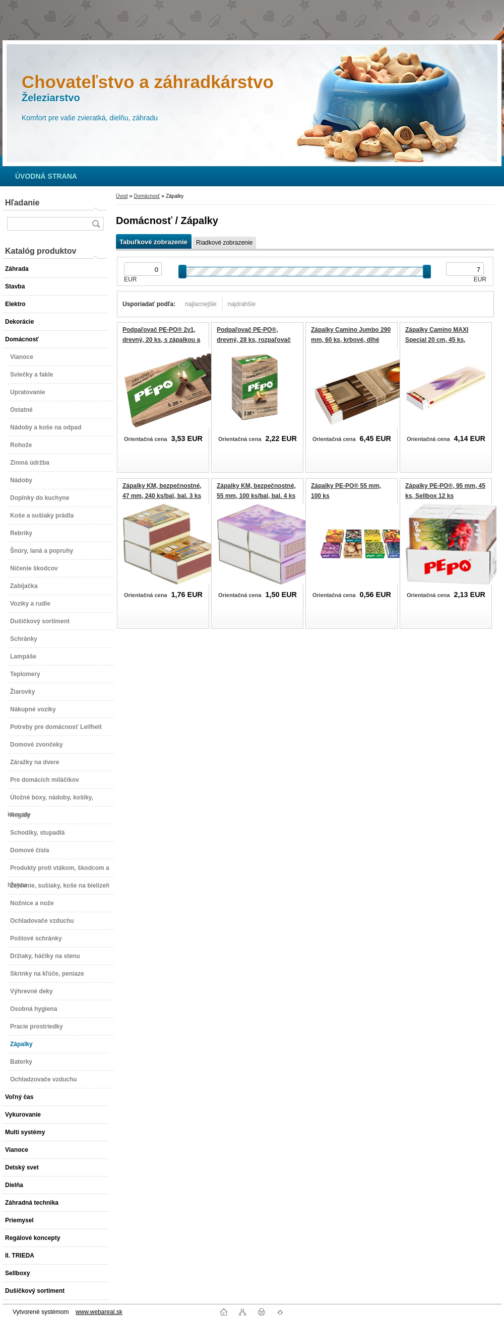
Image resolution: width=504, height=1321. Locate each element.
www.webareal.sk (99, 1311)
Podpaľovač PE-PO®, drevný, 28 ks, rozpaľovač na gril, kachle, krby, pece (254, 339)
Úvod (122, 196)
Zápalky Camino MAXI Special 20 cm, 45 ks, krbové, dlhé (436, 339)
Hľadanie (22, 202)
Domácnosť (147, 196)
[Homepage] (46, 176)
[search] (96, 223)
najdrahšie (242, 304)
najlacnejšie (201, 304)
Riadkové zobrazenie (224, 242)
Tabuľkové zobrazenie (153, 242)
